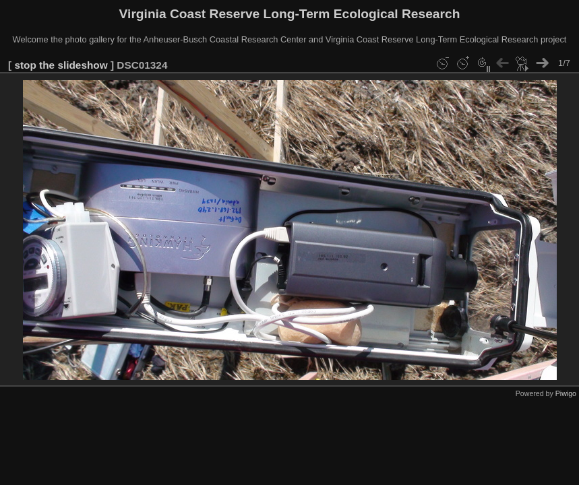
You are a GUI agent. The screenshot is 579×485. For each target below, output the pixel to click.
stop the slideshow (60, 65)
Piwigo (565, 393)
